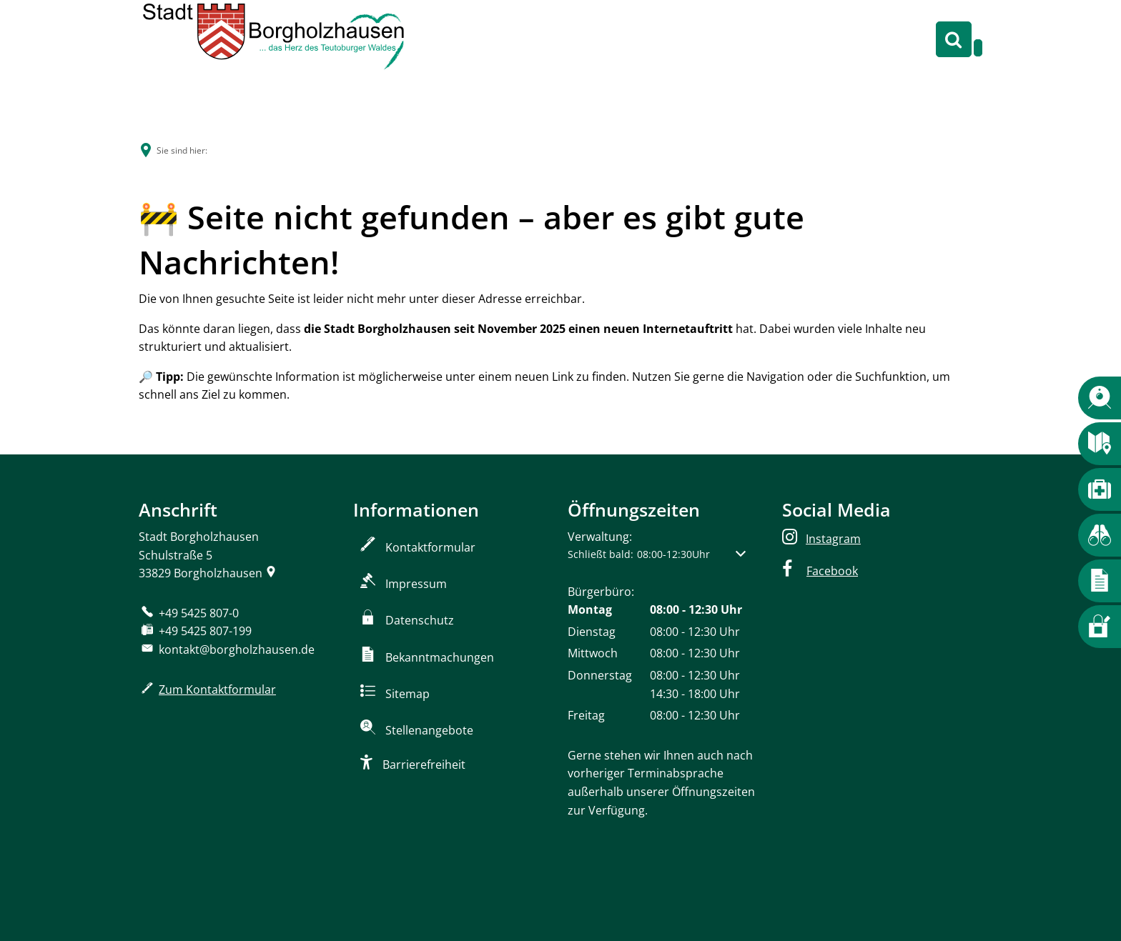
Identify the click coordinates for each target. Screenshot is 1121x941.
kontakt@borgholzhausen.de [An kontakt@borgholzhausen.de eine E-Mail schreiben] (227, 649)
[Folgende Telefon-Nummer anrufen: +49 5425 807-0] (189, 613)
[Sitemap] (453, 690)
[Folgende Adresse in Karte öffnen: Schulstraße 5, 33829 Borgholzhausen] (271, 573)
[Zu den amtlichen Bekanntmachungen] (453, 654)
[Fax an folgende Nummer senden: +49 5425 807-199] (195, 631)
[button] (657, 554)
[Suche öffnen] (954, 39)
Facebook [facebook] (832, 571)
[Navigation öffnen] (978, 48)
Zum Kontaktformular (217, 689)
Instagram (833, 539)
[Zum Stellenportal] (453, 727)
